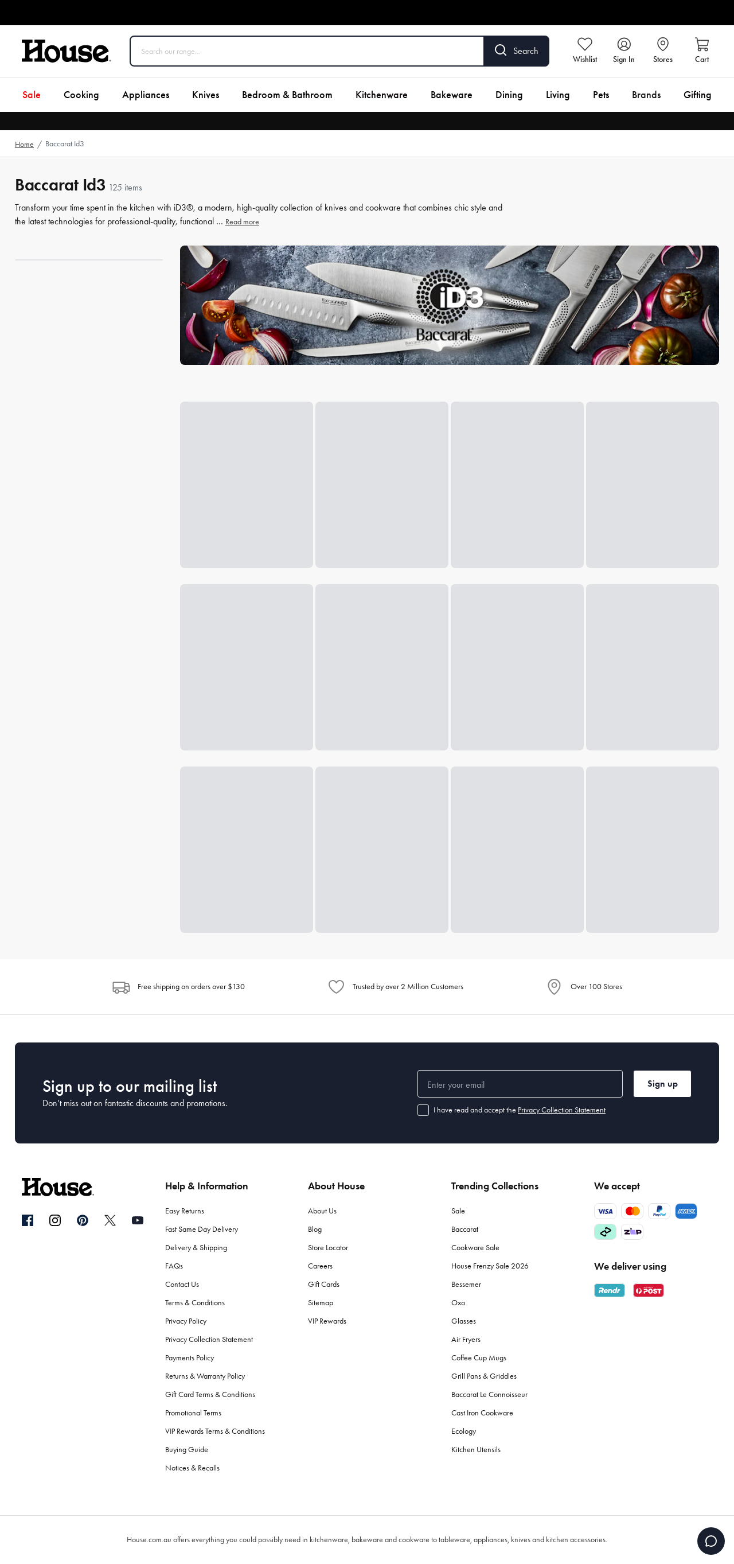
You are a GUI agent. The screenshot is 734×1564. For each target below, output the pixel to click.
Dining (509, 94)
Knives (205, 94)
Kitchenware (382, 94)
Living (558, 94)
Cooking (81, 94)
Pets (601, 94)
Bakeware (452, 94)
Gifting (698, 94)
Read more (242, 222)
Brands (646, 94)
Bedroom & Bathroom (287, 94)
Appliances (145, 94)
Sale (31, 94)
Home (24, 144)
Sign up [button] (662, 1083)
